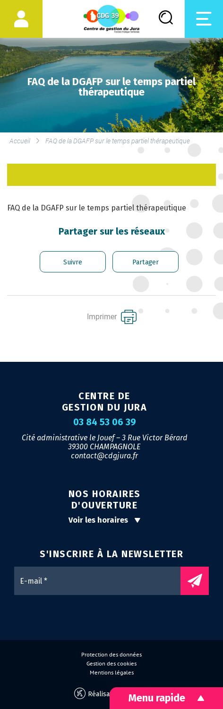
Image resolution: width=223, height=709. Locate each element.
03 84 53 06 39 (104, 422)
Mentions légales (112, 672)
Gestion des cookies (111, 663)
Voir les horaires (105, 520)
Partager (145, 262)
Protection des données (111, 654)
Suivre (72, 262)
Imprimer (112, 317)
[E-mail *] (102, 581)
